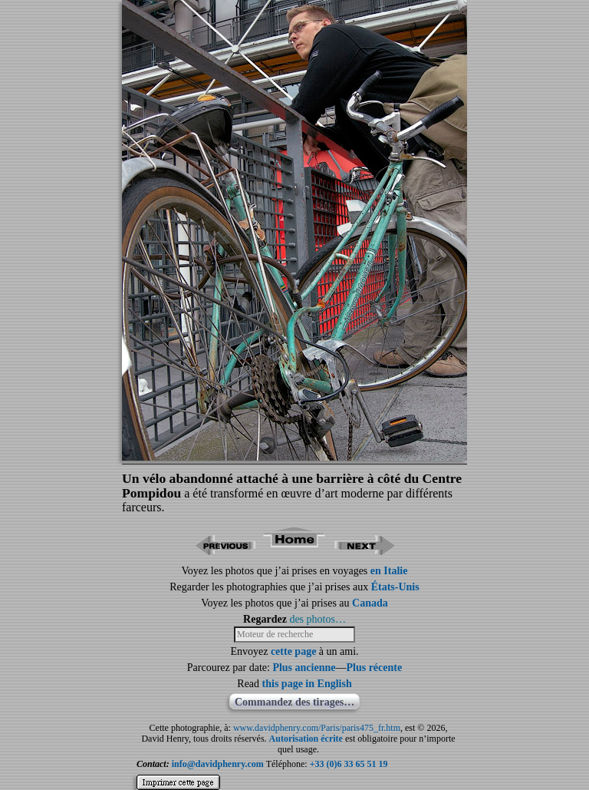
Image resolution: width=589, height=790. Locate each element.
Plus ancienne (303, 667)
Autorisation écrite (306, 738)
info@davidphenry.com (218, 764)
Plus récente (374, 667)
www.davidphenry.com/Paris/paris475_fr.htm (316, 727)
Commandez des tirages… (294, 702)
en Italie (389, 571)
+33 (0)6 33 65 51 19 (349, 764)
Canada (370, 603)
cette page (293, 651)
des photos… (317, 619)
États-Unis (395, 587)
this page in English (307, 683)
